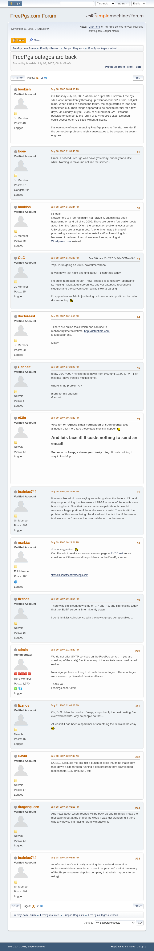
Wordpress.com (61, 241)
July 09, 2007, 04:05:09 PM (65, 258)
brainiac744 (27, 491)
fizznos (23, 599)
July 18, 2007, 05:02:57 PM (65, 857)
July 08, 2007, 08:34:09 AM (65, 89)
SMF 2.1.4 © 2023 (17, 946)
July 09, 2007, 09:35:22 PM (65, 417)
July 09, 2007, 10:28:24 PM (65, 542)
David (22, 756)
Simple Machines (36, 946)
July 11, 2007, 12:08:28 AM (65, 705)
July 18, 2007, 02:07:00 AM (65, 756)
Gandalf (24, 367)
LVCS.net (117, 553)
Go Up (15, 906)
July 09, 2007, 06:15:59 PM (65, 316)
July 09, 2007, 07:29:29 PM (65, 367)
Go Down (18, 78)
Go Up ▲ (141, 946)
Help (113, 946)
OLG (21, 258)
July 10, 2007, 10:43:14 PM (65, 599)
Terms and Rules (126, 946)
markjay (24, 542)
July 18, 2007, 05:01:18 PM (65, 807)
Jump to (88, 922)
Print (138, 78)
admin (23, 650)
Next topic (134, 66)
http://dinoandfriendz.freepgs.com (69, 575)
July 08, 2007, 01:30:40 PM (65, 151)
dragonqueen (28, 807)
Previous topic (115, 66)
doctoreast (26, 316)
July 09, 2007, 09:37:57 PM (65, 491)
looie (22, 151)
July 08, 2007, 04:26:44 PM (65, 207)
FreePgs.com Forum (33, 16)
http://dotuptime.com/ (97, 331)
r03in (22, 418)
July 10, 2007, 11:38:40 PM (65, 649)
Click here (94, 26)
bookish (24, 89)
